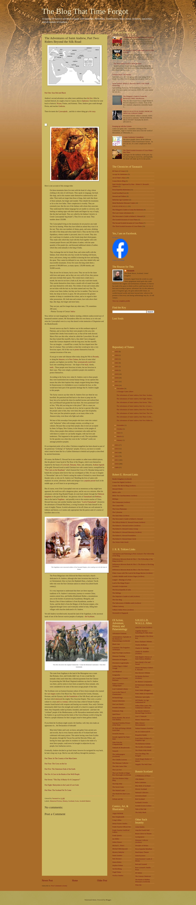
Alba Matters (139, 779)
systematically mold (85, 362)
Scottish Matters (85, 801)
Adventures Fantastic (119, 633)
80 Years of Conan (118, 171)
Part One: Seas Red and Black (55, 93)
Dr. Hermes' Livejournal (143, 682)
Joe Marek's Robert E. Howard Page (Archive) (143, 712)
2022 (117, 363)
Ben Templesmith (118, 817)
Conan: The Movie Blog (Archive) (124, 486)
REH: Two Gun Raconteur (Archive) (124, 496)
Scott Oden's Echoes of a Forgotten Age (143, 739)
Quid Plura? (116, 714)
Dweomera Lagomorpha (120, 663)
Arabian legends (98, 465)
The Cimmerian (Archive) (121, 502)
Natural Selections (118, 701)
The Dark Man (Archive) (120, 516)
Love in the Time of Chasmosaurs (119, 693)
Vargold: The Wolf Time (143, 764)
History (65, 801)
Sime (79, 465)
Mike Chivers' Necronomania (140, 724)
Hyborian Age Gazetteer (120, 200)
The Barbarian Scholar (143, 744)
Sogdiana (61, 499)
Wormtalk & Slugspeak (120, 613)
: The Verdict (121, 75)
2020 (117, 370)
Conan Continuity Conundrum (133, 137)
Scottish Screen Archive (143, 806)
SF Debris (138, 873)
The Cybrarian (117, 512)
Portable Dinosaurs (118, 707)
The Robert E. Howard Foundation (124, 535)
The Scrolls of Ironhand (143, 747)
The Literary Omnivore (143, 876)
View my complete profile (121, 301)
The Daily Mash (140, 812)
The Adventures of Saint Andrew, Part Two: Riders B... (135, 420)
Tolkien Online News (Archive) (123, 610)
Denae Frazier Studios (119, 823)
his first (89, 98)
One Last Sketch (118, 704)
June (119, 433)
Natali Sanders (117, 855)
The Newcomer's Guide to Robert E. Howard (127, 216)
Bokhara (98, 497)
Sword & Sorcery (118, 734)
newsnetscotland (140, 796)
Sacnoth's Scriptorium (119, 586)
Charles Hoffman (141, 645)
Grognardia (116, 675)
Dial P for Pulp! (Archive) (121, 653)
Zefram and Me (117, 799)
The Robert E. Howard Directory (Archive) (127, 532)
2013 (117, 452)
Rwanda (96, 357)
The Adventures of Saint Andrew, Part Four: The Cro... (135, 413)
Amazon (62, 359)
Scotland (71, 801)
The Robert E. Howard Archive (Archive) (126, 526)
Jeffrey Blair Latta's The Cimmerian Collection (143, 706)
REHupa (115, 499)
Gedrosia (61, 106)
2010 (117, 464)
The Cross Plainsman (119, 509)
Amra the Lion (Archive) (143, 627)
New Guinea (73, 359)
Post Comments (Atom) (59, 886)
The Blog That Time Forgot (85, 11)
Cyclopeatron (139, 837)
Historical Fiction (56, 801)
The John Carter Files (119, 766)
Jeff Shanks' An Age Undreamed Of (142, 701)
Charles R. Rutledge (142, 648)
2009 (117, 467)
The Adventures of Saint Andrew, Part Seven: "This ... (135, 402)
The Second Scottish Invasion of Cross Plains (127, 223)
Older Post (102, 880)
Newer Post (47, 880)
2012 (117, 456)
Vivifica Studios (117, 875)
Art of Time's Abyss (119, 178)
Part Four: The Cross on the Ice (56, 764)
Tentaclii (115, 751)
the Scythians (89, 617)
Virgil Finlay (116, 872)
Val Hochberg (117, 869)
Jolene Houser (117, 842)
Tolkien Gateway (118, 606)
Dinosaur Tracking (118, 656)
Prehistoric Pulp (117, 711)
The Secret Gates (118, 787)
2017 (117, 382)
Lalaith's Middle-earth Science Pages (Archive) (128, 576)
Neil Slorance (117, 859)
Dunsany (73, 465)
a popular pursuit (90, 481)
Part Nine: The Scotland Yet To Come (58, 790)
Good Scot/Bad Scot (119, 193)
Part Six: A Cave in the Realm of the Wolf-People (62, 774)
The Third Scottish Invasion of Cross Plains (127, 226)
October (120, 429)
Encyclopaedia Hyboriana (121, 190)
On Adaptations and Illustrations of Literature (138, 37)
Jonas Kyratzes (140, 856)
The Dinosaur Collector (120, 763)
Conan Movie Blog (118, 181)
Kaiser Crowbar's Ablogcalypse (118, 685)
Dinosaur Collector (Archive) (141, 841)
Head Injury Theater (142, 852)
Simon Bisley (117, 862)
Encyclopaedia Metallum (143, 849)
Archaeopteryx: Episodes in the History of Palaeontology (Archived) (121, 639)
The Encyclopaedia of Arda (121, 590)
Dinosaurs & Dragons (119, 659)
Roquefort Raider (141, 735)
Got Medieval (117, 671)
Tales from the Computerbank (117, 743)
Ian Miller (115, 839)
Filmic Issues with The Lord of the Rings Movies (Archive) (132, 573)
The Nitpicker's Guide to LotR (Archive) (126, 596)
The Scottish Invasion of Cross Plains (125, 220)
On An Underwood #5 (142, 732)
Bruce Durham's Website (143, 642)
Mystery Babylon (118, 852)
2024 (117, 355)
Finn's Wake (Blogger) (142, 690)
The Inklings (116, 593)
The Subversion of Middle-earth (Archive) (126, 603)
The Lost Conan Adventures (121, 213)
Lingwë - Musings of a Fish (121, 580)
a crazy (91, 111)
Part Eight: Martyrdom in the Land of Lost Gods (62, 785)
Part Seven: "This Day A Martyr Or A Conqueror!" (62, 780)
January (120, 440)
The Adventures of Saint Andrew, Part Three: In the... (135, 417)
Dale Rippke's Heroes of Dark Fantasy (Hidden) (143, 658)
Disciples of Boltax (141, 845)
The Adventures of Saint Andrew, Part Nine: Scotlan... (135, 395)
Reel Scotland (140, 799)
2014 (117, 449)
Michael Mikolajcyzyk (120, 849)
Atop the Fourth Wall (142, 830)
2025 (117, 352)
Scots (77, 801)
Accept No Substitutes (119, 174)
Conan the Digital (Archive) (121, 482)
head (86, 365)
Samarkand (88, 497)
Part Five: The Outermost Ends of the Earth (60, 769)
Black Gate (116, 644)
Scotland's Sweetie (141, 802)
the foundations (72, 696)
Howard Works (117, 489)
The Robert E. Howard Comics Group (125, 529)
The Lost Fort (117, 770)
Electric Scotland (141, 789)
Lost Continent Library (120, 689)
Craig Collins (116, 820)
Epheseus (85, 101)
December (120, 388)
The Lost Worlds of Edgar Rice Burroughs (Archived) (121, 774)
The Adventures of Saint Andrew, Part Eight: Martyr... (135, 399)
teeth (51, 367)
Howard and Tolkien (119, 196)
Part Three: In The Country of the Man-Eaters (61, 758)
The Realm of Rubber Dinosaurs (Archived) (142, 880)
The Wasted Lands (118, 790)
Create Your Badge (118, 260)
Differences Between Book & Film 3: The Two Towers (130, 570)
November (121, 425)
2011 (117, 460)
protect (77, 350)
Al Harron (115, 237)
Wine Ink (138, 885)
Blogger (108, 900)
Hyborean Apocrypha (142, 697)
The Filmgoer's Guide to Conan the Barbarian (127, 210)
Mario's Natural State (142, 720)
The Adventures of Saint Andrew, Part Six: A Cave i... (135, 406)
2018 (117, 378)
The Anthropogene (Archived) (118, 755)
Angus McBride (117, 813)
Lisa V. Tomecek (141, 716)
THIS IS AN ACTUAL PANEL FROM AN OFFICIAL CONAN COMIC (137, 112)
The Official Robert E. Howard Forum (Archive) (128, 522)
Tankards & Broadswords (121, 748)
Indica (73, 311)
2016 (117, 385)
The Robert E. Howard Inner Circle (124, 539)
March (119, 436)
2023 (117, 359)
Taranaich (130, 271)
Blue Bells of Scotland (142, 786)
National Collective (141, 792)
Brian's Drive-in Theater (143, 834)
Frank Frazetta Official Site (121, 827)
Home (75, 880)
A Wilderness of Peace (142, 776)
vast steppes (51, 694)
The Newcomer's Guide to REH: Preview (128, 64)
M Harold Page (117, 698)
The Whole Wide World (120, 542)
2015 (117, 445)
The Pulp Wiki (117, 784)
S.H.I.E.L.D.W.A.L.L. (119, 206)
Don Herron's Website (142, 673)
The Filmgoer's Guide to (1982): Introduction (135, 97)
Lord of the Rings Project (121, 583)
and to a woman (62, 702)
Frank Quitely (117, 835)
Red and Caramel (141, 864)
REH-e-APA (116, 492)
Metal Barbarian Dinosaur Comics (124, 203)
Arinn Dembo (140, 827)
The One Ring (117, 600)
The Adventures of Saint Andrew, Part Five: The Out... (135, 410)
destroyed (58, 699)
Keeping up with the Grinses (122, 126)
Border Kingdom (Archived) (122, 479)
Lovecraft (65, 465)
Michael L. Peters (118, 845)
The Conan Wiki (118, 506)
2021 (117, 366)
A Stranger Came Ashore (125, 391)
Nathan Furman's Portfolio (144, 728)
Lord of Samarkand (89, 502)
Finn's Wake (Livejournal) (144, 693)
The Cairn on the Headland (54, 470)
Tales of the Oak (140, 809)
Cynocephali (62, 111)
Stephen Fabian (117, 865)
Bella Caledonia (140, 782)
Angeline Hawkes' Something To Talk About (144, 632)
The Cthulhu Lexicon (119, 760)
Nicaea (59, 103)
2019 (117, 374)
